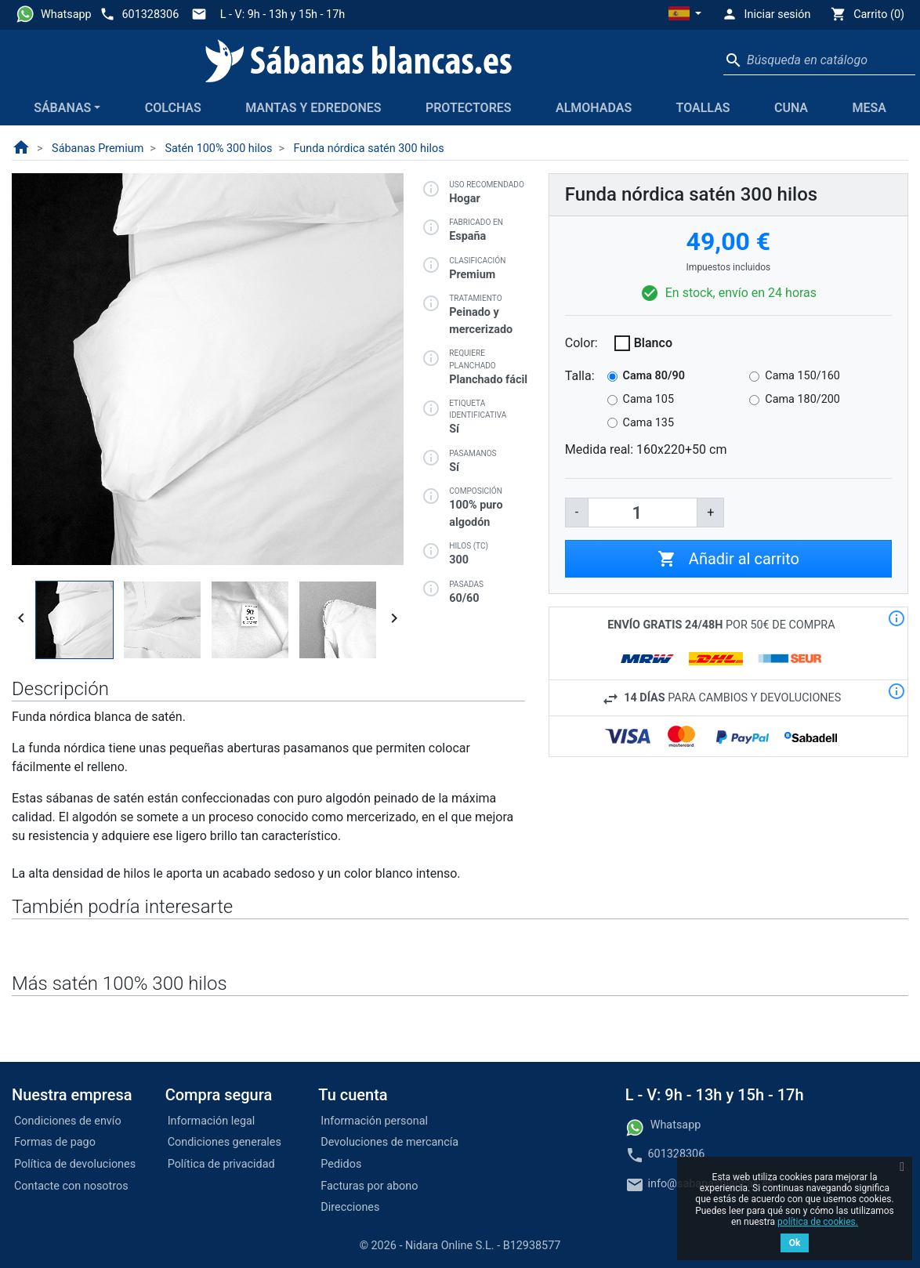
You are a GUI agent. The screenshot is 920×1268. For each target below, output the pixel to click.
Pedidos (341, 1164)
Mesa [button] (869, 107)
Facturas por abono (369, 1186)
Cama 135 (648, 422)
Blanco (653, 342)
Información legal (211, 1121)
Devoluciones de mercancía (389, 1142)
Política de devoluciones (75, 1164)
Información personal (374, 1121)
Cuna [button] (791, 107)
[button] (685, 15)
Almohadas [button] (594, 107)
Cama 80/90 (654, 375)
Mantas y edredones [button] (313, 107)
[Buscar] (819, 60)
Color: (581, 342)
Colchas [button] (173, 107)
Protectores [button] (469, 107)
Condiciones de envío (67, 1121)
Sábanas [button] (62, 107)
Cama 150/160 (802, 375)
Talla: (580, 375)
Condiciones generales (224, 1142)
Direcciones (350, 1207)
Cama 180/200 (802, 399)
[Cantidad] (642, 512)
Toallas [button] (703, 107)
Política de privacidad (221, 1164)
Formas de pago (55, 1142)
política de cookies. (817, 1221)
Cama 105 (648, 399)
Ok (795, 1242)
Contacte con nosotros (71, 1186)
